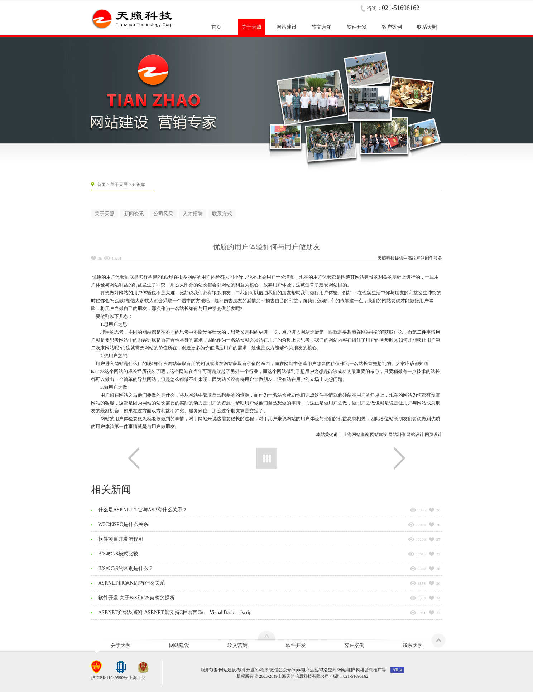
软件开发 (296, 645)
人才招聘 (193, 213)
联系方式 (222, 213)
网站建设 (378, 434)
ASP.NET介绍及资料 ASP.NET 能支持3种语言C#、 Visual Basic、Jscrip (174, 612)
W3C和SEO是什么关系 (123, 524)
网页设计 (433, 434)
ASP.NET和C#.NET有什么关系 (131, 583)
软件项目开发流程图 (120, 539)
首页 (101, 184)
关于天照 (119, 184)
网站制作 (424, 258)
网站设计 (415, 434)
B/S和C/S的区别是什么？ (125, 568)
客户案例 (354, 645)
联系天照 (413, 645)
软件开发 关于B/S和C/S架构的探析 (136, 597)
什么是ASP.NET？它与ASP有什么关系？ (142, 509)
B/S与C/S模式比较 (118, 553)
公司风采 (163, 213)
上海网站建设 (356, 434)
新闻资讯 (134, 213)
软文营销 (237, 645)
